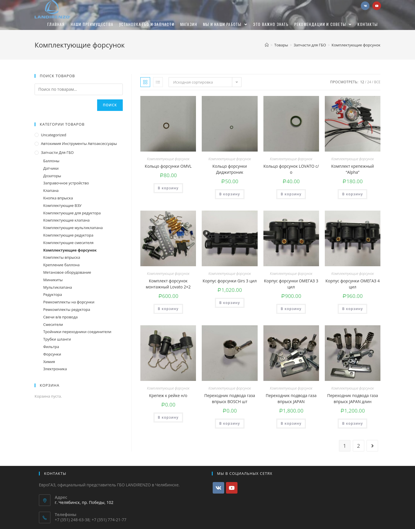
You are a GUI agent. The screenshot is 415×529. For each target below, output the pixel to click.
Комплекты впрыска (61, 257)
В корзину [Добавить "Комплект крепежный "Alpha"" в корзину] (352, 194)
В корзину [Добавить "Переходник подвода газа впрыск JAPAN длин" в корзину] (352, 423)
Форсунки (52, 354)
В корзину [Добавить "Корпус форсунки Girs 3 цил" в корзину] (229, 302)
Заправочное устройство (66, 183)
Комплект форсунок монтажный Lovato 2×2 (168, 284)
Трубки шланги (57, 339)
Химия (49, 361)
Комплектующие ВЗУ (62, 205)
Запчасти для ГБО (57, 152)
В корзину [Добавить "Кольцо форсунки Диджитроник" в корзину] (229, 194)
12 (362, 82)
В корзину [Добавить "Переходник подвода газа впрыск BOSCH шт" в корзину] (229, 423)
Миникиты (53, 279)
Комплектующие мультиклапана (73, 227)
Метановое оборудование (67, 272)
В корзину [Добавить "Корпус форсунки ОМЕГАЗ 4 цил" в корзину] (352, 308)
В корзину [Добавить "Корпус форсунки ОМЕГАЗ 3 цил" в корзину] (291, 308)
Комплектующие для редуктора (72, 213)
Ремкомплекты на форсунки (69, 302)
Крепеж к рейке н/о (168, 395)
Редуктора (52, 294)
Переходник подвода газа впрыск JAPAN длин (352, 398)
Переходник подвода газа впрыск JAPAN (291, 398)
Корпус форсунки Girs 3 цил (230, 281)
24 (369, 82)
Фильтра (51, 346)
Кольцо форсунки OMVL (168, 166)
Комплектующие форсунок (168, 158)
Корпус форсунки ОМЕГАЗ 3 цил (291, 284)
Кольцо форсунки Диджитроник (229, 169)
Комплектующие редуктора (68, 235)
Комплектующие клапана (66, 220)
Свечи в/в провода (60, 317)
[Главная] (267, 45)
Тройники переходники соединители (77, 331)
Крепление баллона (61, 264)
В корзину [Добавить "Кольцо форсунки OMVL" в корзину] (168, 188)
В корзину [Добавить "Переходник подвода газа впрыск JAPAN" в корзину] (291, 423)
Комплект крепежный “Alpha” (352, 169)
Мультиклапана (57, 287)
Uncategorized (53, 134)
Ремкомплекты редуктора (66, 309)
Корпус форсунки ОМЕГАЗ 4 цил (352, 284)
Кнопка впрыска (58, 198)
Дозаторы (52, 175)
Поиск (110, 105)
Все (377, 82)
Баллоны (51, 160)
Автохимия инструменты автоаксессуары (79, 143)
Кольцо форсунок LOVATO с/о (291, 169)
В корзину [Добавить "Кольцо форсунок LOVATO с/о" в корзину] (291, 194)
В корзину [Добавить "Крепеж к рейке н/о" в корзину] (168, 417)
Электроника (55, 368)
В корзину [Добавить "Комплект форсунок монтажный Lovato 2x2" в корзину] (168, 308)
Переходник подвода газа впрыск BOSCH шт (229, 398)
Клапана (51, 190)
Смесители (53, 324)
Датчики (51, 168)
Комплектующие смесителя (68, 242)
